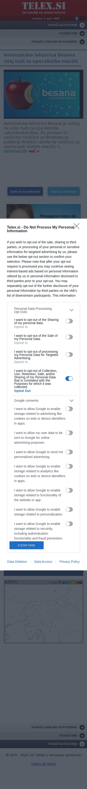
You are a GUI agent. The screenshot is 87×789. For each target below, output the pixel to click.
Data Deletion (17, 561)
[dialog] (43, 394)
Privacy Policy (69, 561)
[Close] (78, 227)
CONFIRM (26, 545)
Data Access (43, 561)
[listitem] (43, 310)
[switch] (69, 321)
